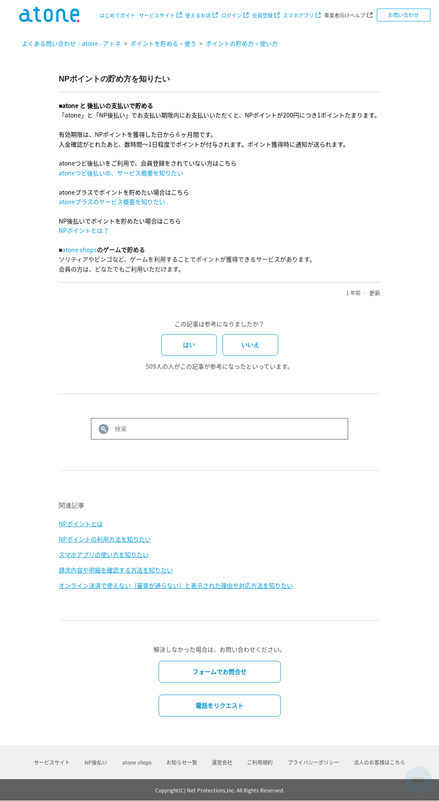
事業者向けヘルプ (344, 15)
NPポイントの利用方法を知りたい (105, 539)
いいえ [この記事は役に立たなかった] (250, 344)
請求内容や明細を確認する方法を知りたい (116, 570)
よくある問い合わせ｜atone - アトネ (71, 43)
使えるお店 (198, 15)
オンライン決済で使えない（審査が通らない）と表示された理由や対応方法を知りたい (176, 585)
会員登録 (262, 15)
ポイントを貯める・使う (163, 43)
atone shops (79, 249)
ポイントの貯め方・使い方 (242, 43)
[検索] (219, 429)
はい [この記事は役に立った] (189, 344)
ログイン (231, 15)
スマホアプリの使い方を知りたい (104, 554)
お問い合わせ (403, 15)
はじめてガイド (117, 15)
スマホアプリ (298, 15)
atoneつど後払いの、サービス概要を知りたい (121, 173)
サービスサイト (157, 15)
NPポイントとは (81, 523)
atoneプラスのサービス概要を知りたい (112, 201)
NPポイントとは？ (84, 230)
